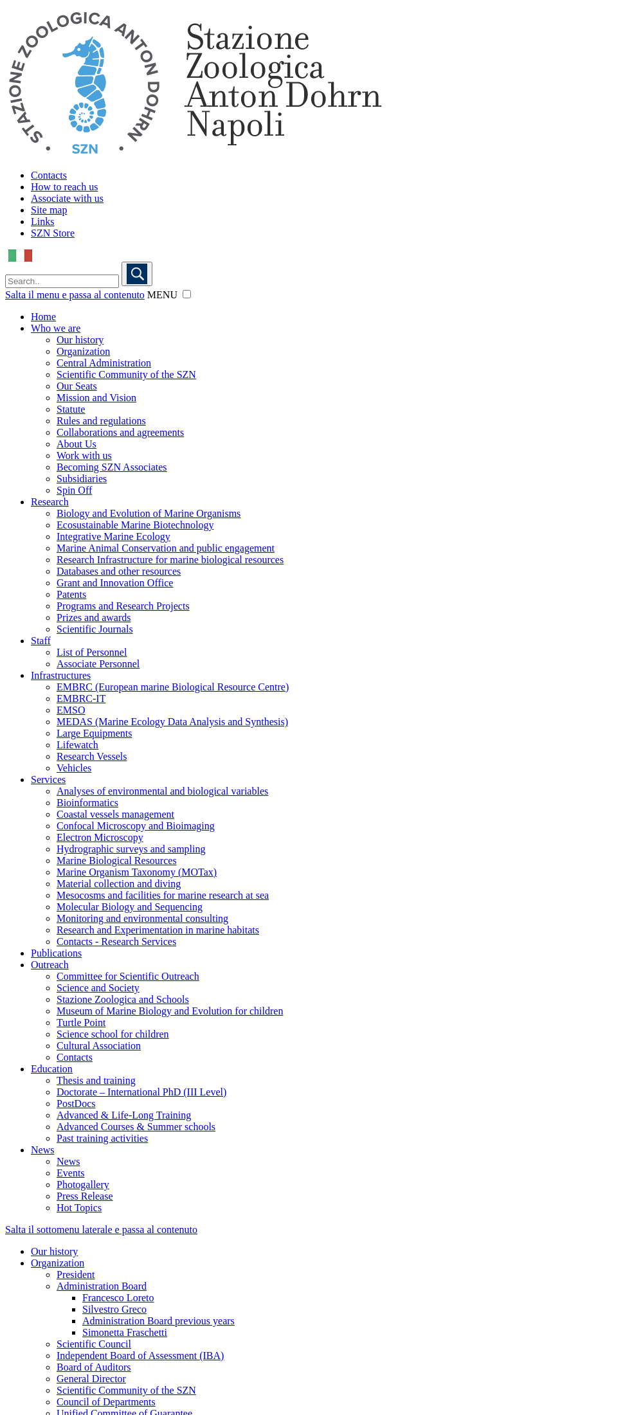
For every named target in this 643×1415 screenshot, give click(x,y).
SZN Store (53, 233)
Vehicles (74, 767)
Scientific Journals (95, 629)
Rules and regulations (101, 420)
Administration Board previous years (158, 1320)
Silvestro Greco (114, 1309)
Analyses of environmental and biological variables (162, 791)
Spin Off (74, 490)
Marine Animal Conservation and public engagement (166, 548)
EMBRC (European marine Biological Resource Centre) (173, 686)
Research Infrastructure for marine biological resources (170, 559)
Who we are (55, 328)
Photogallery (83, 1184)
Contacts (49, 175)
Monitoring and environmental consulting (142, 918)
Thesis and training (96, 1080)
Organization (83, 351)
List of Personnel (92, 652)
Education (52, 1068)
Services (48, 779)
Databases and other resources (119, 571)
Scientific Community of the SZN (126, 374)
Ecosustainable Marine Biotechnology (135, 524)
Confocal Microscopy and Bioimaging (136, 825)
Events (71, 1172)
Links (42, 221)
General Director (91, 1378)
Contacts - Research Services (116, 941)
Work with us (84, 455)
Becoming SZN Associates (112, 467)
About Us (76, 443)
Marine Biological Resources (117, 860)
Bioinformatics (87, 802)
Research (50, 501)
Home (43, 316)
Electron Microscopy (100, 837)
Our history (80, 339)
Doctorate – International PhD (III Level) (141, 1091)
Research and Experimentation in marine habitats (158, 929)
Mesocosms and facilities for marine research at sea (163, 895)
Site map (49, 209)
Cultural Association (99, 1045)
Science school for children (113, 1034)
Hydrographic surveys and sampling (131, 848)
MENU (162, 294)
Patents (71, 594)
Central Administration (104, 362)
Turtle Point (81, 1022)
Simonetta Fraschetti (124, 1332)
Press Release (85, 1196)
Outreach (50, 964)
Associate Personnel (98, 663)
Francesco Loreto (118, 1297)
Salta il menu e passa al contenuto (75, 294)
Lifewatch (77, 744)
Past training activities (102, 1138)
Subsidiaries (82, 478)
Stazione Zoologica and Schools (123, 999)
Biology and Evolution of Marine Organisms (148, 513)
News (42, 1149)
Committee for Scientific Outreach (128, 976)
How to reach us (64, 186)
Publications (56, 953)
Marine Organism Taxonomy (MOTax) (137, 872)
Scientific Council (94, 1343)
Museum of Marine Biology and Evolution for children (170, 1010)
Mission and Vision (96, 397)
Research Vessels (92, 756)
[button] (187, 294)
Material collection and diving (119, 883)
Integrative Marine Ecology (113, 536)
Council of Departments (106, 1401)
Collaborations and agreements (120, 432)
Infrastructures (61, 675)
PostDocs (76, 1103)
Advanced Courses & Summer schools (136, 1126)
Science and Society (98, 987)
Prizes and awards (94, 617)
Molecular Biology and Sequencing (130, 906)
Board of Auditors (94, 1367)
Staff (41, 640)
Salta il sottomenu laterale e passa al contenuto (101, 1229)
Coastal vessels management (115, 814)
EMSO (71, 710)
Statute (71, 409)
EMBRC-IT (81, 698)
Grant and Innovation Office (115, 582)
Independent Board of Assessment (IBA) (140, 1355)
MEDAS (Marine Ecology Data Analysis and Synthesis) (172, 721)
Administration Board (102, 1286)
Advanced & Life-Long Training (124, 1115)
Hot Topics (79, 1207)
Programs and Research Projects (123, 605)
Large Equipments (94, 733)
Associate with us (67, 198)
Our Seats (77, 386)
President (76, 1274)
